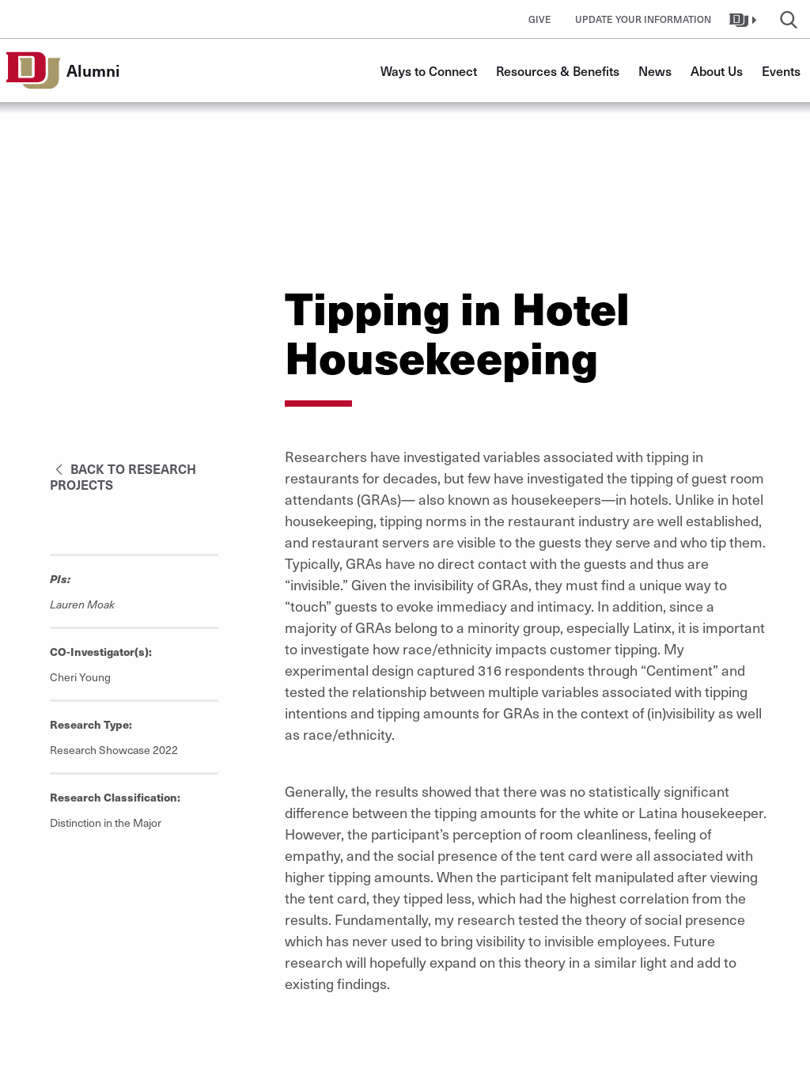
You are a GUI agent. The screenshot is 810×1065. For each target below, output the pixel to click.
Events (781, 70)
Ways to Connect (428, 70)
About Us (717, 70)
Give (539, 19)
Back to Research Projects (123, 476)
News (655, 70)
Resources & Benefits (557, 70)
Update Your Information (643, 19)
